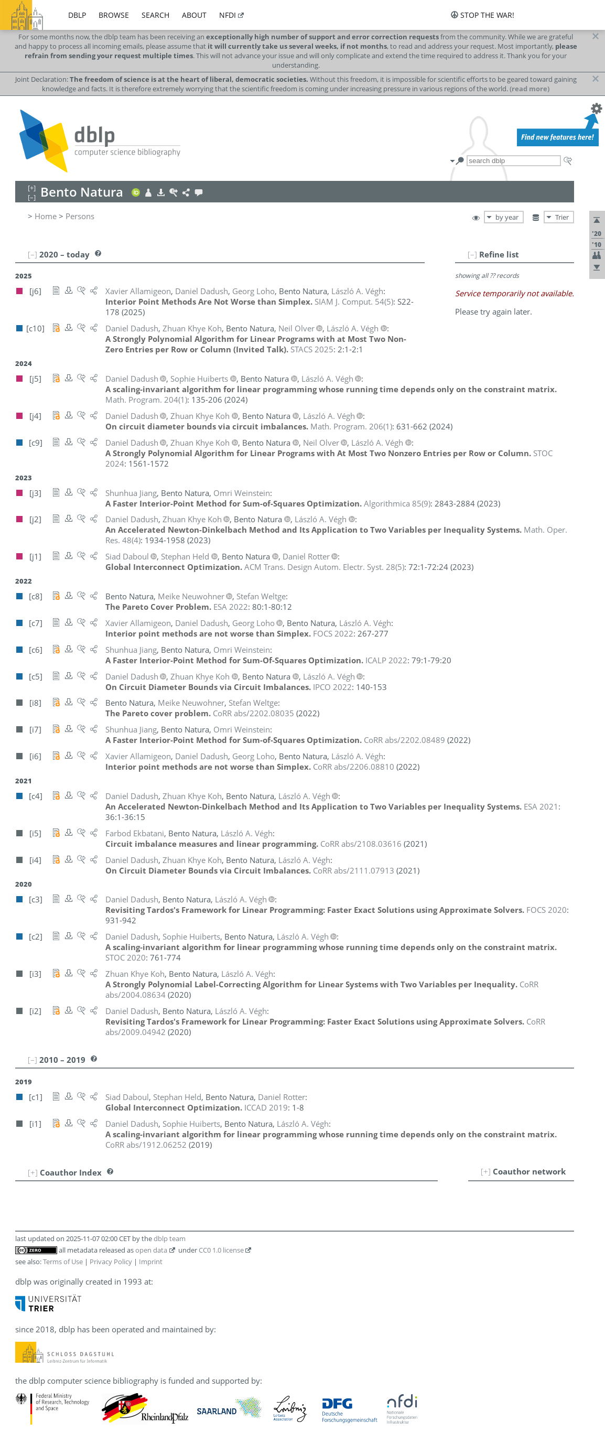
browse (114, 15)
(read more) (529, 88)
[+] (486, 1171)
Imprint (151, 1261)
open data (151, 1250)
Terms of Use (63, 1261)
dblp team (170, 1238)
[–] (472, 254)
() (354, 301)
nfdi (227, 15)
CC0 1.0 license (221, 1250)
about (194, 15)
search (155, 15)
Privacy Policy (111, 1261)
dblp (77, 15)
